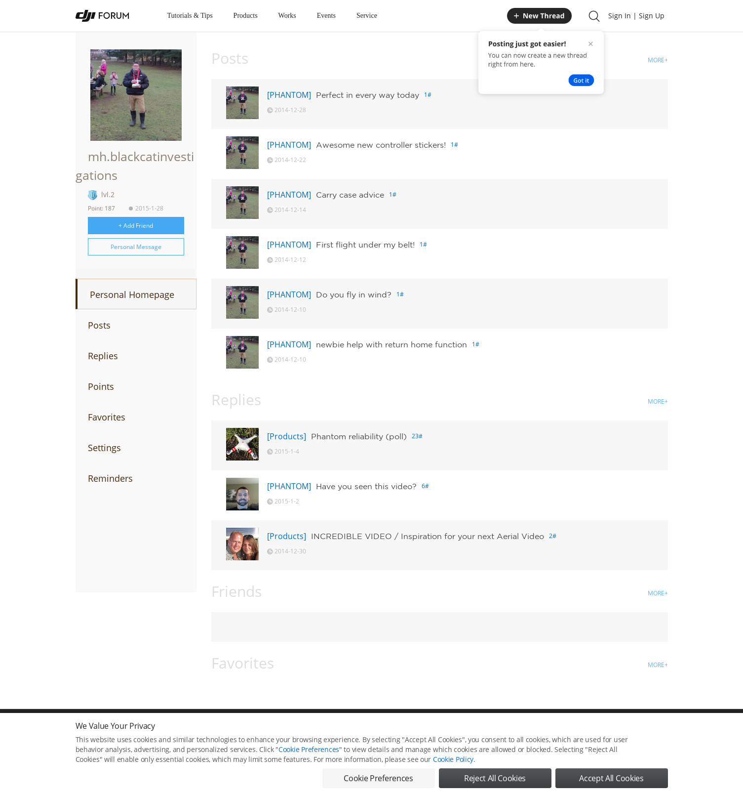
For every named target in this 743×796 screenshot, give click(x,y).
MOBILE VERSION (459, 730)
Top (663, 730)
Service (366, 15)
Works (287, 15)
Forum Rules (334, 730)
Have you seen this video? (366, 486)
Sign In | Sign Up (636, 15)
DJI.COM (508, 730)
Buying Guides (589, 730)
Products (246, 15)
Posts (99, 325)
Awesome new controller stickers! (381, 144)
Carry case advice (350, 194)
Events (326, 15)
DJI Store (544, 730)
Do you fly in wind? (353, 294)
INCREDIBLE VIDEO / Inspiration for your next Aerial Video (427, 536)
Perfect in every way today (367, 94)
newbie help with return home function (391, 344)
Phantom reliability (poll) (359, 436)
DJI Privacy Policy (221, 730)
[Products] (286, 436)
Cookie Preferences (281, 730)
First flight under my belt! (365, 244)
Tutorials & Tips (190, 15)
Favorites (106, 417)
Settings (104, 448)
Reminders (110, 478)
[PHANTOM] (289, 94)
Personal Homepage (132, 294)
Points (101, 386)
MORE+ (658, 60)
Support (633, 730)
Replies (103, 356)
